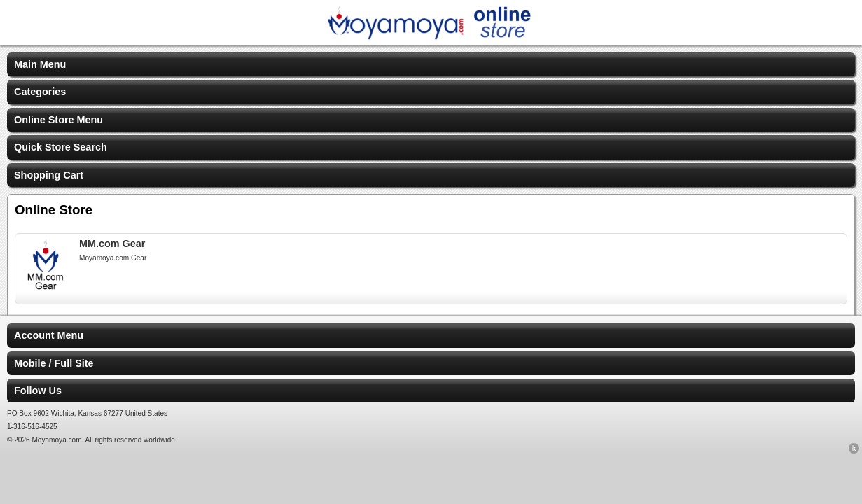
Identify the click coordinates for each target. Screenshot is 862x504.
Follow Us (38, 390)
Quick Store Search (60, 147)
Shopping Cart (48, 175)
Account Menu (48, 335)
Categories (40, 91)
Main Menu (40, 64)
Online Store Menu (58, 119)
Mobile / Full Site (54, 363)
